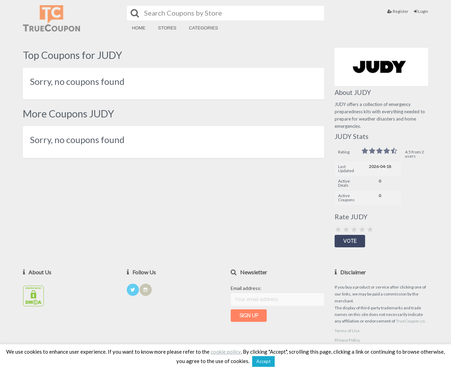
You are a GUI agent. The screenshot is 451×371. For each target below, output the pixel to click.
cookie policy (226, 351)
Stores (167, 27)
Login (421, 11)
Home (138, 27)
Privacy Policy (347, 340)
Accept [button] (263, 361)
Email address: (246, 288)
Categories (203, 27)
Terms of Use (347, 330)
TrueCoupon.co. (411, 321)
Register (397, 11)
